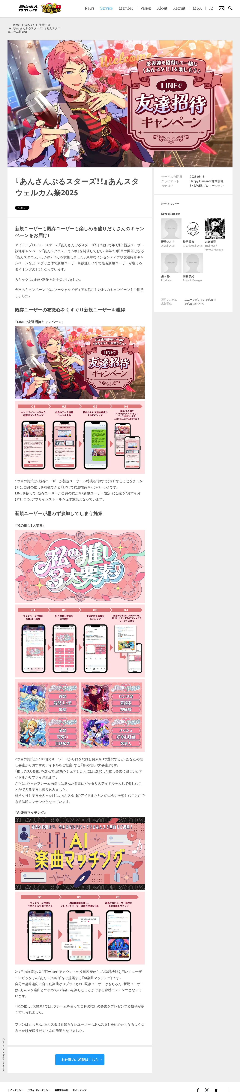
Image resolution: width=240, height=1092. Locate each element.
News (89, 8)
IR (211, 8)
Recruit (179, 8)
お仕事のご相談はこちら (79, 1053)
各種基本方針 (61, 1083)
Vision (146, 8)
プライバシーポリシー (39, 1083)
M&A (197, 8)
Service (29, 24)
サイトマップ (79, 1083)
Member (126, 8)
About (162, 8)
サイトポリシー (15, 1083)
